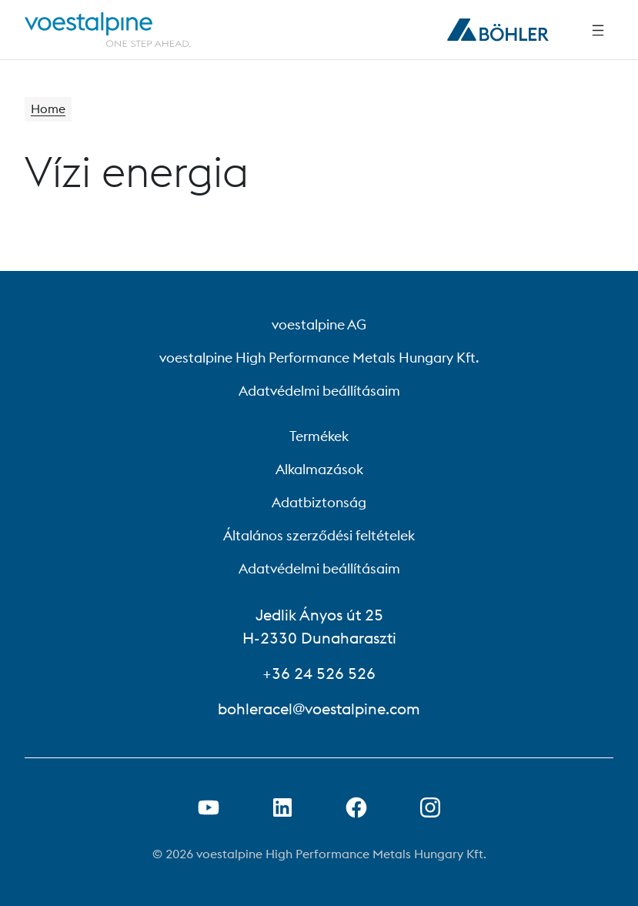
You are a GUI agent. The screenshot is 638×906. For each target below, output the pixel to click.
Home (48, 109)
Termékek (319, 436)
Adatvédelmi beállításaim (319, 391)
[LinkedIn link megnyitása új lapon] (282, 807)
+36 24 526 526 (319, 673)
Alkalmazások (319, 469)
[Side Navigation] (598, 30)
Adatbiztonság (319, 502)
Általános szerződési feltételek (319, 535)
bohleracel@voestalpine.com (319, 708)
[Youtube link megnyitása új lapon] (208, 807)
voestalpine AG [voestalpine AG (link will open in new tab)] (319, 324)
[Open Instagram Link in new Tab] (430, 807)
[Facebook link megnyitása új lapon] (356, 807)
